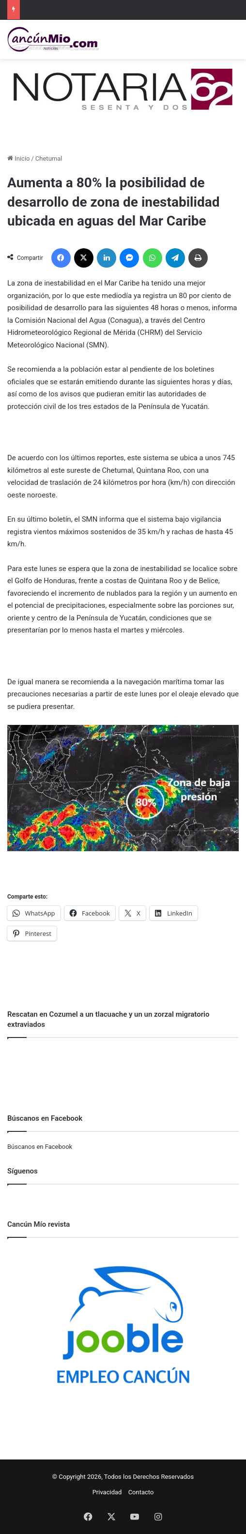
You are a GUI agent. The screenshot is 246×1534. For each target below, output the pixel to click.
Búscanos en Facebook (39, 1146)
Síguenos (22, 1171)
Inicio (18, 158)
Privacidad (107, 1492)
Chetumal (48, 158)
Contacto (141, 1492)
